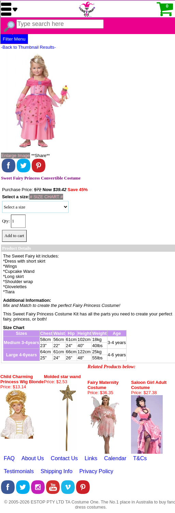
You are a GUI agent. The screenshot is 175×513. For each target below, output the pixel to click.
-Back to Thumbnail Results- (28, 47)
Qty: (6, 221)
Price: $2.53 (55, 381)
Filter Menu (14, 39)
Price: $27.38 (144, 392)
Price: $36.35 (100, 392)
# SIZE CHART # (46, 196)
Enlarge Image (15, 155)
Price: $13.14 (13, 386)
